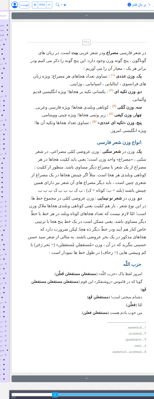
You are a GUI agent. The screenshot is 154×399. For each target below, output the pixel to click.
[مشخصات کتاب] (120, 5)
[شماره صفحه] (32, 5)
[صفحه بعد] (40, 5)
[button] (77, 15)
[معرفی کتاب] (140, 5)
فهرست (15, 5)
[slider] (46, 394)
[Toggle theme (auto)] (54, 5)
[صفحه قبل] (26, 5)
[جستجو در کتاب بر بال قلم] (48, 5)
